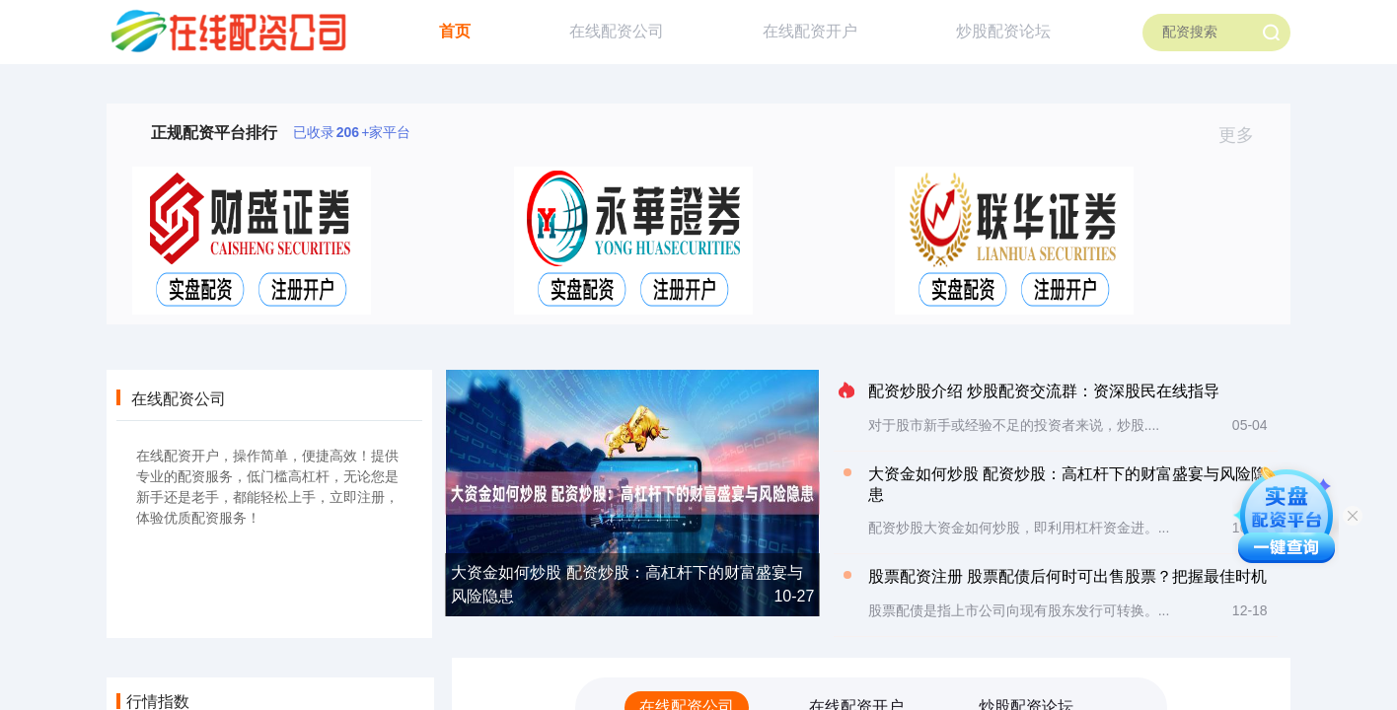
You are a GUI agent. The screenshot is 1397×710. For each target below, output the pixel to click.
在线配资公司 (616, 31)
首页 (455, 31)
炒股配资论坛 (1003, 31)
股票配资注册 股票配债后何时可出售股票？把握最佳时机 (1067, 576)
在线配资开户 (810, 31)
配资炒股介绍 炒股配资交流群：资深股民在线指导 (1043, 391)
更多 (1244, 135)
